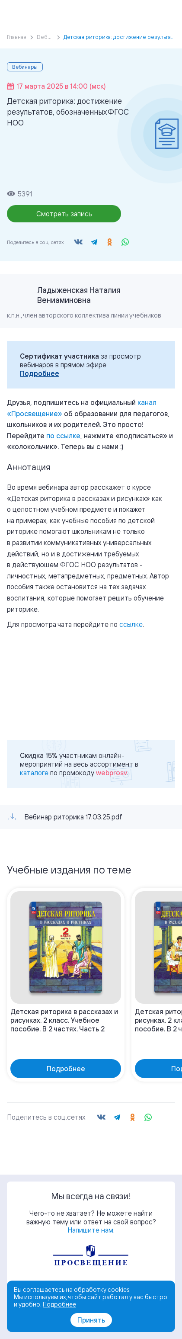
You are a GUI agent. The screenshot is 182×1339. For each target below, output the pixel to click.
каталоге (34, 772)
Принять (91, 1320)
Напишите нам (90, 1230)
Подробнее (39, 373)
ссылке (131, 624)
